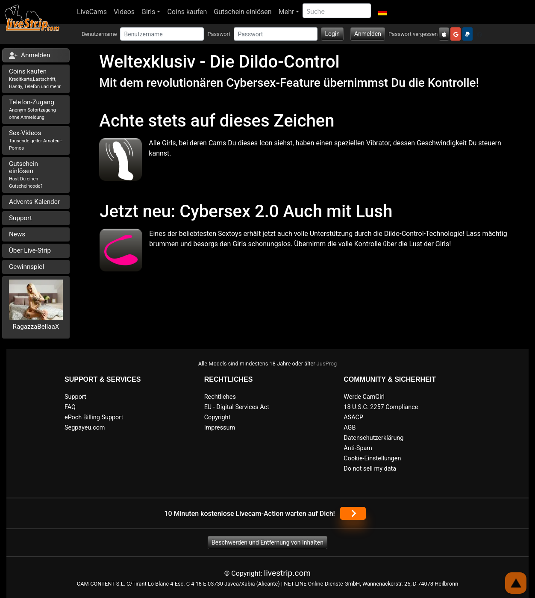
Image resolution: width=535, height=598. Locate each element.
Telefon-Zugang (32, 109)
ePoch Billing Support (94, 417)
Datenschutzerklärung (373, 438)
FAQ (70, 407)
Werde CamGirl (364, 397)
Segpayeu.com (85, 427)
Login (332, 33)
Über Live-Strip (30, 250)
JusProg (327, 363)
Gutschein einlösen (242, 12)
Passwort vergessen (413, 34)
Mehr (286, 12)
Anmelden (367, 33)
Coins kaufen (187, 12)
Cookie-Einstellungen (372, 458)
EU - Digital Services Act (236, 407)
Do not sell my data (370, 468)
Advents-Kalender (34, 202)
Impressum (219, 427)
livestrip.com (287, 573)
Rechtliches (220, 397)
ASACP (353, 417)
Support (20, 218)
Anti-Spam (358, 448)
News (17, 234)
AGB (350, 427)
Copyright (217, 417)
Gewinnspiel (26, 267)
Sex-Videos (35, 140)
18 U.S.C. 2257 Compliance (381, 407)
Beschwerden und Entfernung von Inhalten (267, 542)
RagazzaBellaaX (36, 326)
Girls (148, 12)
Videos (124, 12)
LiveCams (92, 12)
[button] (382, 12)
